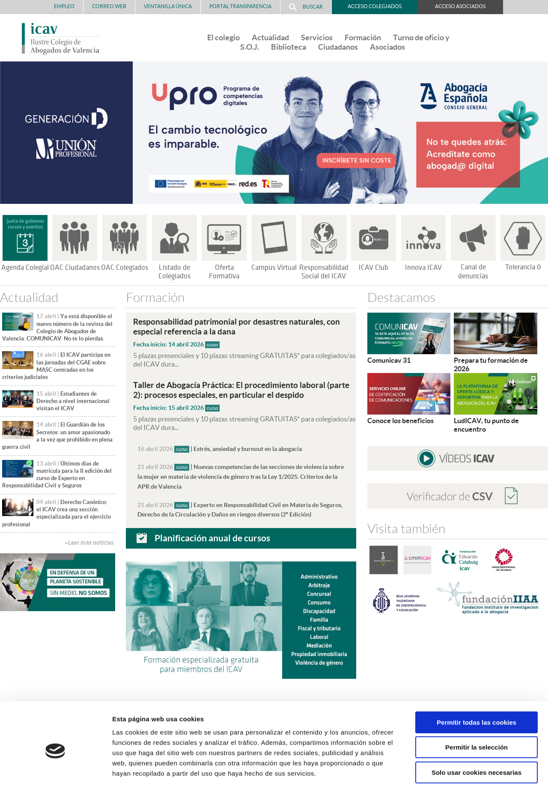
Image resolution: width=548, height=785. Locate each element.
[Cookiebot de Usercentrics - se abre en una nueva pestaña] (55, 768)
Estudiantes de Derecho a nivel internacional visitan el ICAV (73, 401)
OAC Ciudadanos (75, 268)
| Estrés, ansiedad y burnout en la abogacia (219, 447)
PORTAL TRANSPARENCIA (240, 6)
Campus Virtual (274, 268)
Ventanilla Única (168, 6)
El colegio (223, 37)
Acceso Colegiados (375, 6)
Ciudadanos (338, 46)
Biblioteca (288, 46)
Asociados (387, 46)
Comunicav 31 (389, 360)
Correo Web (109, 6)
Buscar (306, 7)
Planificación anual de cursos (212, 535)
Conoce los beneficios (400, 420)
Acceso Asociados (460, 6)
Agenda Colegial (25, 268)
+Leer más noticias (89, 542)
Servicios (317, 37)
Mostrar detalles (460, 768)
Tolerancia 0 (523, 267)
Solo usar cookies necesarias (476, 730)
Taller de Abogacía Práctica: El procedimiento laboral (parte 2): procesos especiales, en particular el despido (241, 389)
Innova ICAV (423, 268)
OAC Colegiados (124, 268)
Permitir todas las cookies (476, 680)
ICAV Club (373, 268)
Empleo (64, 6)
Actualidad (270, 37)
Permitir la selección (476, 705)
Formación (363, 37)
